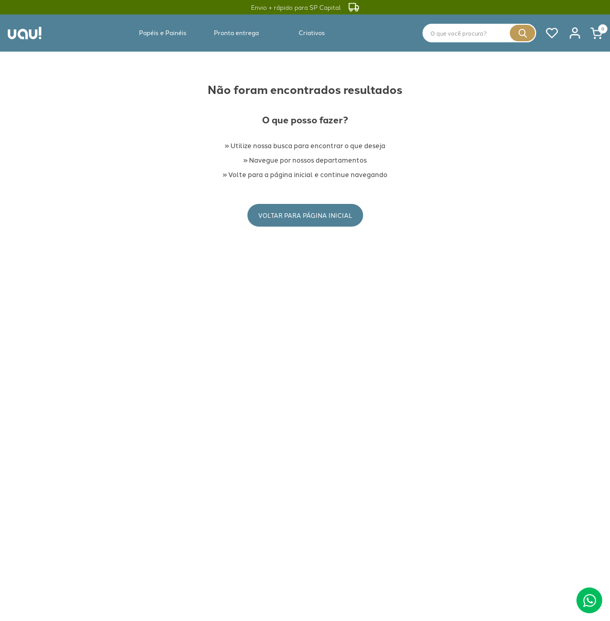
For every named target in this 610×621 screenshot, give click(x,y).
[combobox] (479, 33)
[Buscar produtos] (522, 33)
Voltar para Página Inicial (305, 215)
